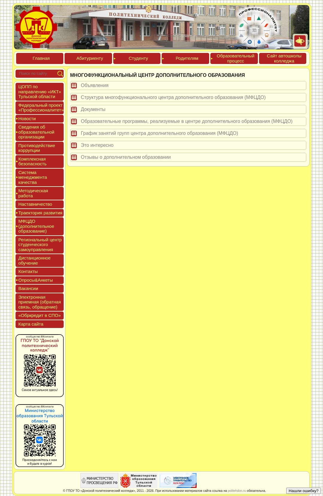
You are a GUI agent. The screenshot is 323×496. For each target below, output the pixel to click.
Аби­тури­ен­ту (89, 58)
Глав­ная (41, 58)
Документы (93, 109)
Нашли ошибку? (304, 491)
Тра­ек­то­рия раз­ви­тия (40, 212)
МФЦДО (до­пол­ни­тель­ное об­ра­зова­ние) (36, 226)
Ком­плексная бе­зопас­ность (33, 161)
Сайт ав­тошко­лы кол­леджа (284, 58)
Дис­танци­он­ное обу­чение (35, 260)
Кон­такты (28, 271)
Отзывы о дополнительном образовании (126, 157)
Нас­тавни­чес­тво (35, 204)
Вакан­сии (28, 288)
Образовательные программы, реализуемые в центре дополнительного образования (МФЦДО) (187, 121)
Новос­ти (27, 118)
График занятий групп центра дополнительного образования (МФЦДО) (159, 133)
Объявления (95, 85)
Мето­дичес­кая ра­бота (33, 193)
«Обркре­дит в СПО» (40, 315)
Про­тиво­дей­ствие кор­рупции (37, 148)
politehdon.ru (237, 490)
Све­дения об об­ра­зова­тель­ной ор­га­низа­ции (36, 131)
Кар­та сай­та (31, 323)
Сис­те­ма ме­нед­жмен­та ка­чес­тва (33, 177)
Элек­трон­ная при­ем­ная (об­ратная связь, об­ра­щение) (40, 301)
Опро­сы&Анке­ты (36, 280)
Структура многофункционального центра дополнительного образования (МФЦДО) (173, 97)
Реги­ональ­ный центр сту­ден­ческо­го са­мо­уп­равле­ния (40, 244)
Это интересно (97, 145)
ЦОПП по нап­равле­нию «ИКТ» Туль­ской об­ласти (40, 91)
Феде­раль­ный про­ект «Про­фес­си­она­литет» (41, 108)
